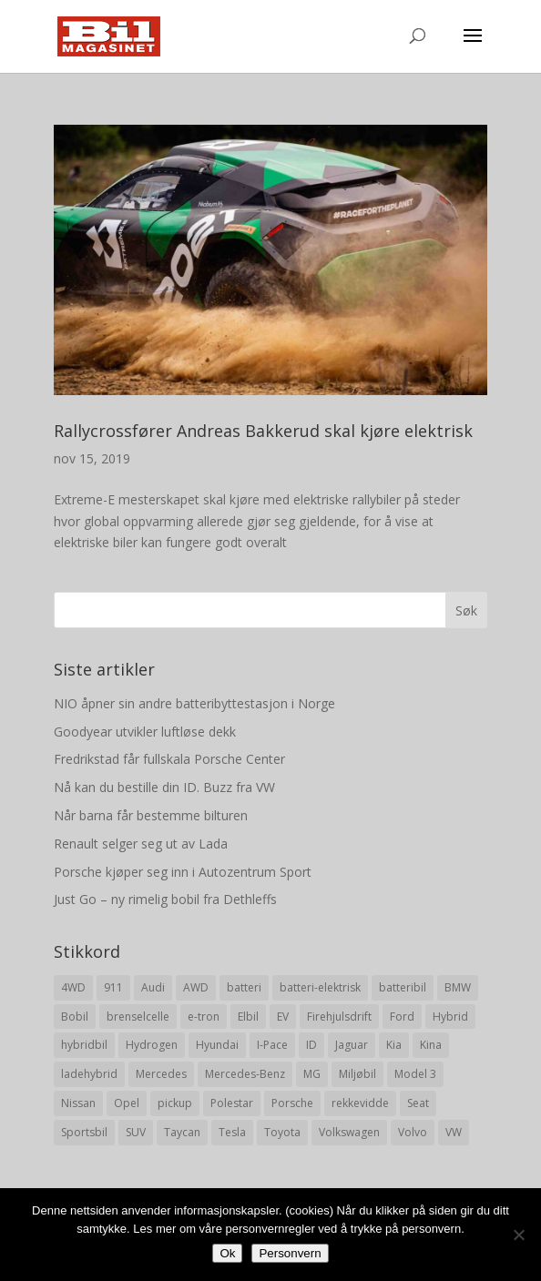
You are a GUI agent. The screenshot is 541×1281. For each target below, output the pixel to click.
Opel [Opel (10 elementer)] (126, 1103)
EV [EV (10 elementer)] (283, 1016)
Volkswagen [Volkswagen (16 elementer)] (349, 1132)
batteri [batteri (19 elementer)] (244, 987)
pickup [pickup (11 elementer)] (175, 1103)
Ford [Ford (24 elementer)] (402, 1016)
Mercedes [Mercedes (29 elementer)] (161, 1074)
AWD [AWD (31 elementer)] (196, 987)
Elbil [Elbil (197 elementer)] (248, 1016)
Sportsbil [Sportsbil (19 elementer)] (84, 1132)
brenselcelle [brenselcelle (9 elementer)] (138, 1016)
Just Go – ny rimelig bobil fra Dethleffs (165, 899)
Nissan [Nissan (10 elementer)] (78, 1103)
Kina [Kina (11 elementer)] (431, 1044)
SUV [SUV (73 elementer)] (136, 1132)
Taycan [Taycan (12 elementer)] (182, 1132)
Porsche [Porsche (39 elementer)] (292, 1103)
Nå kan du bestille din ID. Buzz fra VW (164, 787)
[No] (518, 1234)
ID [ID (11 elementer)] (311, 1044)
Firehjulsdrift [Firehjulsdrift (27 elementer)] (339, 1016)
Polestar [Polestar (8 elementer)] (231, 1103)
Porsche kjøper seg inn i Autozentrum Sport (182, 871)
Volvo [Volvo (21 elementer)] (412, 1132)
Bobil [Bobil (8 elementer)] (74, 1016)
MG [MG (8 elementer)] (312, 1074)
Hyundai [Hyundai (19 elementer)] (217, 1044)
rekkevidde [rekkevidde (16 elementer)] (360, 1103)
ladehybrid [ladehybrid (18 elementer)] (89, 1074)
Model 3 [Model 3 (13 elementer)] (415, 1074)
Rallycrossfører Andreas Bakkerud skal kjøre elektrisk (263, 431)
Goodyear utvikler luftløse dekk (145, 731)
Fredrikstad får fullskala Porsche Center (169, 759)
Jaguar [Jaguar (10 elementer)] (351, 1044)
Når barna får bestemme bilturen (151, 815)
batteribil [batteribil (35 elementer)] (402, 987)
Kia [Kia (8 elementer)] (394, 1044)
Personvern (290, 1253)
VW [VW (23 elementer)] (453, 1132)
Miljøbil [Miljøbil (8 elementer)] (357, 1074)
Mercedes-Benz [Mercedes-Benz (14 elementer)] (245, 1074)
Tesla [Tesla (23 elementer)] (232, 1132)
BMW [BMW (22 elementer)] (457, 987)
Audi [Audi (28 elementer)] (153, 987)
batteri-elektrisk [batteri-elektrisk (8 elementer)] (320, 987)
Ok (227, 1253)
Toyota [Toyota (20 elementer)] (282, 1132)
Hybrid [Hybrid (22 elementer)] (450, 1016)
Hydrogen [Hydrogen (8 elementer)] (152, 1044)
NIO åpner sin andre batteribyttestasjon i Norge (194, 703)
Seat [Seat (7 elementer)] (418, 1103)
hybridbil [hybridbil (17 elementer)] (84, 1044)
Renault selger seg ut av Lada (141, 843)
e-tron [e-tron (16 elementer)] (203, 1016)
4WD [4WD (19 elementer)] (73, 987)
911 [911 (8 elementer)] (113, 987)
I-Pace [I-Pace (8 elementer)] (272, 1044)
